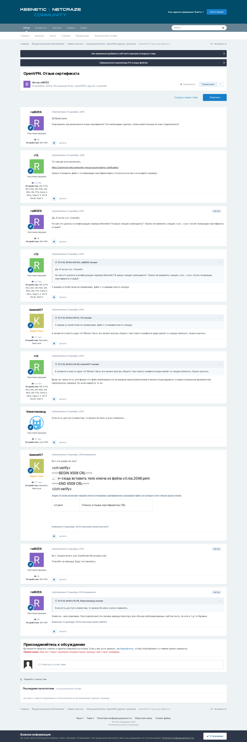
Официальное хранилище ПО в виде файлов (123, 62)
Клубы (84, 27)
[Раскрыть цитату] (56, 262)
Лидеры (71, 27)
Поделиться (187, 84)
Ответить (214, 97)
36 (36, 139)
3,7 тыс (37, 337)
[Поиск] (188, 27)
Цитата (62, 143)
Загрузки (39, 35)
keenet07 (36, 309)
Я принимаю (215, 736)
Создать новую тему (186, 97)
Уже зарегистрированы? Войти (186, 12)
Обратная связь (143, 718)
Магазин (57, 27)
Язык (79, 718)
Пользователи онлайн (106, 35)
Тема (90, 718)
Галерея (25, 35)
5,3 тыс (37, 183)
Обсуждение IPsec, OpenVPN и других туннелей (79, 86)
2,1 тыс (36, 439)
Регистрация (216, 12)
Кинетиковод (36, 411)
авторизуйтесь (125, 648)
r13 (36, 155)
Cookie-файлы (163, 718)
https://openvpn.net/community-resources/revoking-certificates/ (85, 167)
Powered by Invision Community (123, 725)
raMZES (44, 82)
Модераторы (82, 35)
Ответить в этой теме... (52, 664)
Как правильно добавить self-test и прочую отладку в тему (124, 53)
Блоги (53, 35)
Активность (41, 27)
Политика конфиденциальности (114, 718)
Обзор (26, 29)
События (65, 35)
